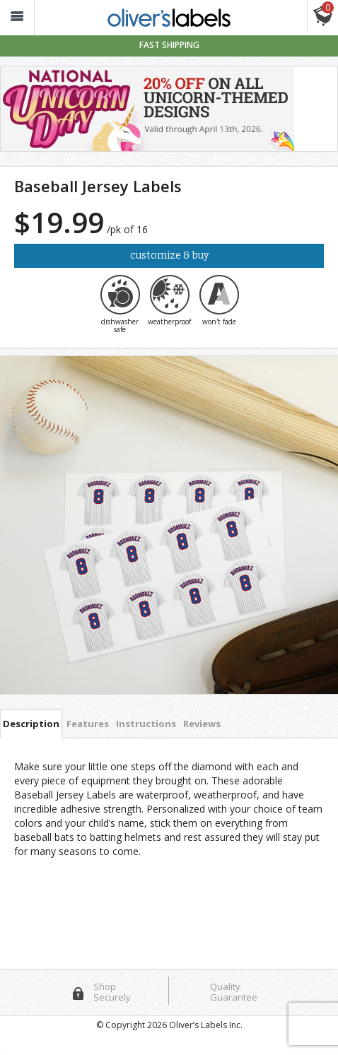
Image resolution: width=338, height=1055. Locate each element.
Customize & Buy (169, 255)
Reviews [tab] (202, 723)
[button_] (17, 18)
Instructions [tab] (146, 723)
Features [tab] (87, 723)
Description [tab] (31, 723)
